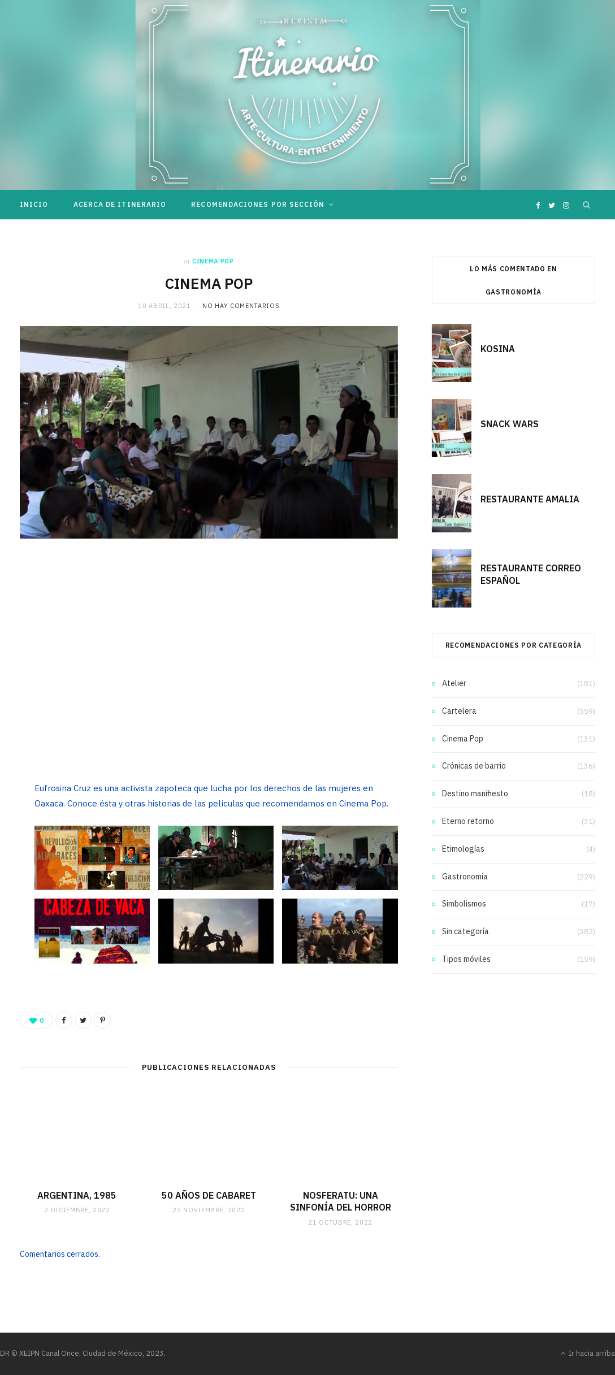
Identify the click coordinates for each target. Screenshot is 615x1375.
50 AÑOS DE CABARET (209, 1195)
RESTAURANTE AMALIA (529, 499)
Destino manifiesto (475, 793)
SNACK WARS (509, 424)
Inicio (34, 204)
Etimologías (463, 849)
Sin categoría (465, 931)
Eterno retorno (468, 821)
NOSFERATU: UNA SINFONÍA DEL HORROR (340, 1201)
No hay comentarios (240, 306)
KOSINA (497, 348)
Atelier (454, 683)
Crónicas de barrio (474, 766)
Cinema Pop (213, 261)
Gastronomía (465, 876)
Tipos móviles (466, 959)
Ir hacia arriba (588, 1353)
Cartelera (459, 711)
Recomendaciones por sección (257, 204)
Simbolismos (464, 904)
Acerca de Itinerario (120, 204)
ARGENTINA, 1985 (76, 1195)
